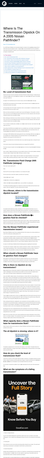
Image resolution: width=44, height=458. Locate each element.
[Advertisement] (22, 19)
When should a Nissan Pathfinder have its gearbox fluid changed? (19, 64)
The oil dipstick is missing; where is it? (13, 69)
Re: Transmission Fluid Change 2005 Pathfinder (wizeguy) (17, 58)
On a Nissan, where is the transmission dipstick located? (17, 60)
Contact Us (40, 3)
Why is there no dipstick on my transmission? (14, 66)
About (36, 3)
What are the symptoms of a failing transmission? (15, 72)
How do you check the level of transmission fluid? (15, 70)
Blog (20, 3)
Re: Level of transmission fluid (11, 57)
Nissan (4, 44)
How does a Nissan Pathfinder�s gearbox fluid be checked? (18, 61)
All (23, 3)
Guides (15, 3)
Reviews (10, 3)
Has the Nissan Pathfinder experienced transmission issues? (18, 63)
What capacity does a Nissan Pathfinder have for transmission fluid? (19, 67)
